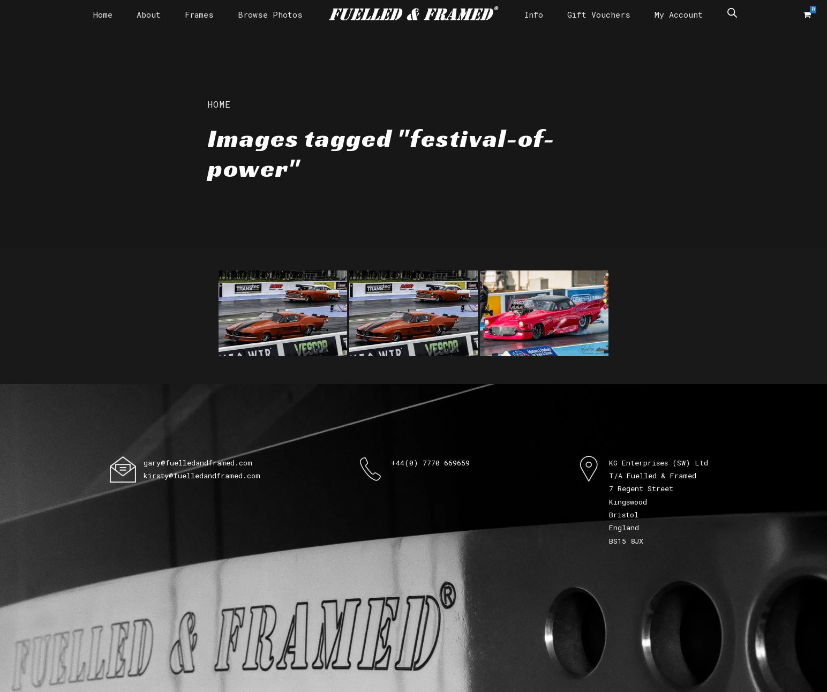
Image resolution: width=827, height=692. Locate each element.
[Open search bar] (732, 12)
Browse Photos (270, 14)
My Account (679, 14)
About (149, 14)
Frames (199, 14)
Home (102, 14)
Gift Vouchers (598, 14)
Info (533, 14)
